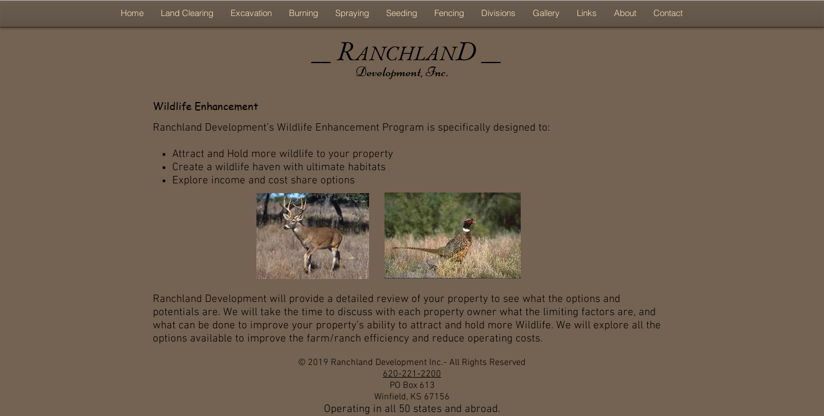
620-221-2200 (412, 374)
